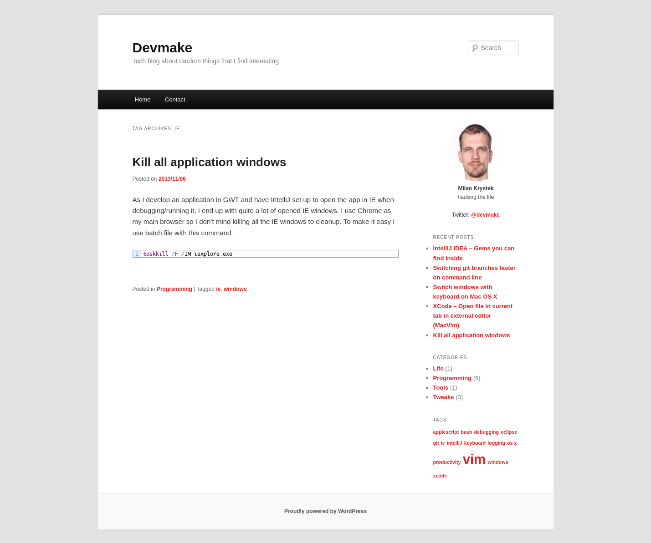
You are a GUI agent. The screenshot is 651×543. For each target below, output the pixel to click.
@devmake (485, 215)
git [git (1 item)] (436, 443)
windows (235, 289)
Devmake (163, 47)
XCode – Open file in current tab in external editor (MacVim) (473, 316)
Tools (441, 387)
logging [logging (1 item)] (496, 443)
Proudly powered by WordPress (325, 511)
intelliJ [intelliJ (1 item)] (454, 443)
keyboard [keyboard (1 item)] (475, 443)
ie (218, 289)
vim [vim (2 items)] (474, 459)
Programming (174, 289)
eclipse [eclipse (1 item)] (509, 432)
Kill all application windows (210, 162)
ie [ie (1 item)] (443, 443)
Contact (175, 99)
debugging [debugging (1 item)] (486, 432)
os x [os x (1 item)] (512, 443)
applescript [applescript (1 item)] (446, 432)
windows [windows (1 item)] (497, 462)
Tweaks (443, 397)
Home (143, 99)
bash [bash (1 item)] (466, 432)
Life (438, 368)
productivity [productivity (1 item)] (447, 462)
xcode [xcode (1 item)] (440, 475)
